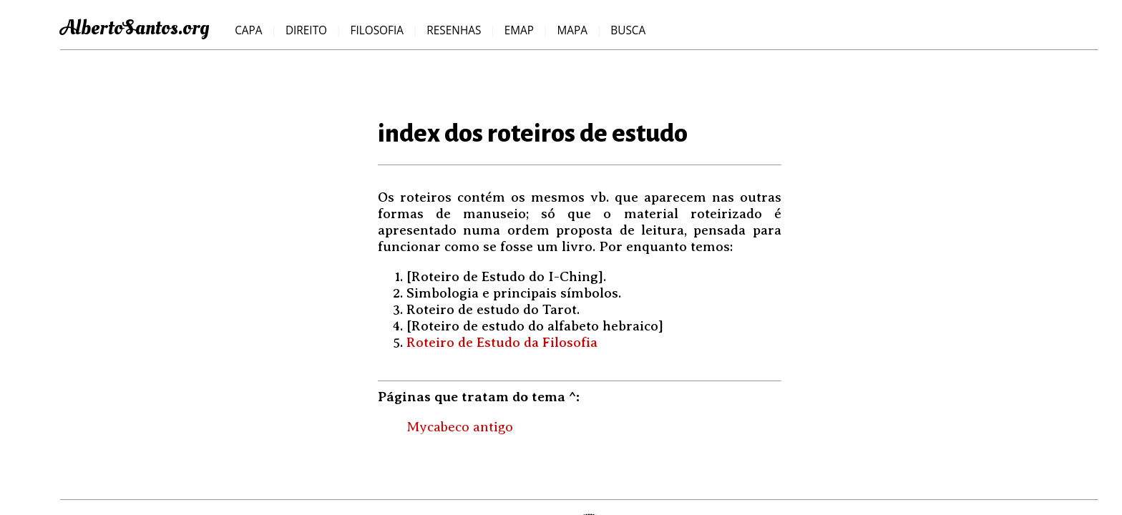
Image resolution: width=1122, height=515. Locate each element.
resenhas (453, 30)
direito (306, 30)
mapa (572, 30)
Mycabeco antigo (459, 426)
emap (519, 30)
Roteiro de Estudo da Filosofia (501, 342)
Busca (627, 30)
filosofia (376, 30)
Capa (248, 30)
